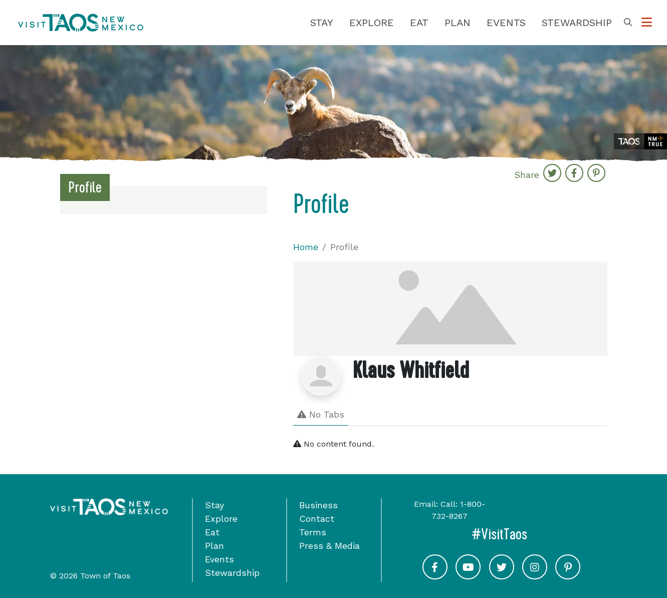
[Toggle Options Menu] (646, 22)
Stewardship (577, 23)
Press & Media (329, 545)
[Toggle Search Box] (628, 23)
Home (305, 247)
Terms (312, 532)
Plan (457, 23)
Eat (419, 23)
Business (318, 505)
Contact (316, 518)
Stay (321, 23)
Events (506, 23)
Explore (371, 23)
